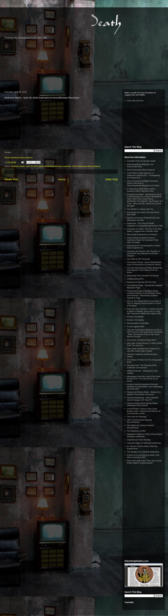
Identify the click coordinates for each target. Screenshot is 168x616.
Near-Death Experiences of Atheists (142, 234)
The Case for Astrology (136, 417)
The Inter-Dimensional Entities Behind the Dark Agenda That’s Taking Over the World (144, 270)
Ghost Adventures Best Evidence (18, 157)
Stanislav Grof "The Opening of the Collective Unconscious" (142, 366)
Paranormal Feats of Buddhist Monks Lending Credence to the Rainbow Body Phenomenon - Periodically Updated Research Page (144, 294)
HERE (142, 95)
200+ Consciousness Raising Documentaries (139, 421)
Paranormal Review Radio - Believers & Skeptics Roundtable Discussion (143, 393)
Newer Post (11, 179)
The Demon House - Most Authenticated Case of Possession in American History (144, 263)
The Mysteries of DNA (136, 431)
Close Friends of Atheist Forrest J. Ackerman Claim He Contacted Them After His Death (143, 240)
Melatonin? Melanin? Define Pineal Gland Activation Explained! (144, 435)
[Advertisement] (84, 65)
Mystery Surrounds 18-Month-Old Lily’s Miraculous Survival (143, 219)
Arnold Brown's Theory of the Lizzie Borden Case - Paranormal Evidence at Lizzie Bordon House (143, 411)
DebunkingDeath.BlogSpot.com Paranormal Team (140, 165)
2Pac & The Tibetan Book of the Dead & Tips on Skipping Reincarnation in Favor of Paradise (144, 303)
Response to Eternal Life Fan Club (141, 282)
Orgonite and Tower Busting (138, 440)
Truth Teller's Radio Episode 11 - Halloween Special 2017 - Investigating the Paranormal (143, 175)
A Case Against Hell (135, 326)
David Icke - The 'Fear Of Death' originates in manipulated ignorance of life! (145, 224)
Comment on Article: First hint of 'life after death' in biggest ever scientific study (144, 230)
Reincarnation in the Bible (138, 323)
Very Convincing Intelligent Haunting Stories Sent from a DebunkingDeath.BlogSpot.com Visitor (143, 183)
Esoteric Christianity (135, 320)
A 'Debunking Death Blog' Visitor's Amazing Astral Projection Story (141, 190)
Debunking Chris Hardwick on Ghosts (143, 276)
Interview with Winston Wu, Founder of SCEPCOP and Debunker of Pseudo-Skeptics (143, 253)
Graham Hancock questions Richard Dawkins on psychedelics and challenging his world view (144, 386)
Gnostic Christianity (135, 317)
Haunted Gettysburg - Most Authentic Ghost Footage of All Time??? (142, 399)
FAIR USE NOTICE (135, 101)
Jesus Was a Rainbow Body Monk (141, 340)
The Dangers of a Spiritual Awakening (143, 452)
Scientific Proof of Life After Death (141, 161)
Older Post (111, 179)
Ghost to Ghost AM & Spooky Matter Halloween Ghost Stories (142, 404)
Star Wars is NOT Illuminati (138, 259)
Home (61, 179)
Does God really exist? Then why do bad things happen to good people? (144, 462)
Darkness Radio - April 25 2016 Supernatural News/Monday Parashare (41, 166)
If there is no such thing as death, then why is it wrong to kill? (143, 456)
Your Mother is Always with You (140, 209)
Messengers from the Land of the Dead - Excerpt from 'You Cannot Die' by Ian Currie (144, 378)
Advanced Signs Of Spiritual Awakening (143, 443)
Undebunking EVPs (135, 279)
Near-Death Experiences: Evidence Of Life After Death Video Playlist (143, 350)
